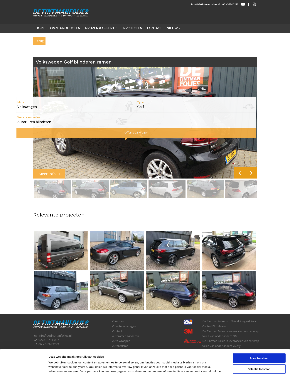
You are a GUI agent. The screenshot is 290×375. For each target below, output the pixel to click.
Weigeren (259, 356)
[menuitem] (40, 28)
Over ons (118, 321)
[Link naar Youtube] (243, 4)
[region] (145, 133)
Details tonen (199, 367)
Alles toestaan (259, 334)
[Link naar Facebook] (248, 4)
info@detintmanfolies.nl (205, 4)
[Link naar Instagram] (254, 4)
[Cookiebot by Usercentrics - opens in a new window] (24, 368)
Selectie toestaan (259, 345)
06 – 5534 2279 (230, 4)
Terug (39, 41)
